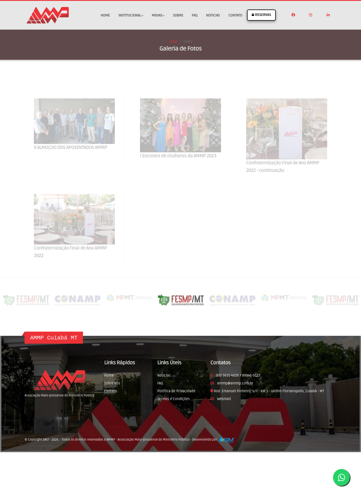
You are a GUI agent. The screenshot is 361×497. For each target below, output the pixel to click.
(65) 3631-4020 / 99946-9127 (238, 375)
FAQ (194, 15)
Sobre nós (112, 383)
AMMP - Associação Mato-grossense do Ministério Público (147, 439)
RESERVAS (261, 15)
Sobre (178, 15)
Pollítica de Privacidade (176, 391)
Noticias (213, 15)
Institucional (130, 15)
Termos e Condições (173, 399)
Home (105, 15)
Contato (235, 15)
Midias (158, 15)
